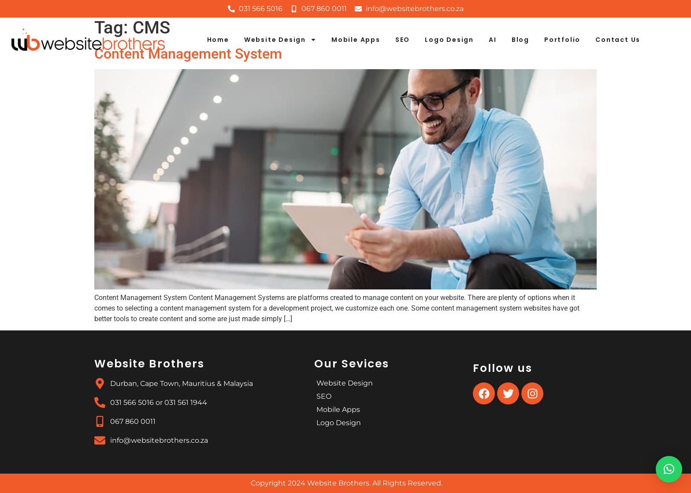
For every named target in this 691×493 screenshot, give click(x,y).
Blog (520, 39)
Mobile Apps (355, 39)
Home (218, 39)
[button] (669, 469)
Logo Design (449, 39)
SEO (402, 39)
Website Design (280, 39)
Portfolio (562, 39)
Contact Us (617, 39)
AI (493, 39)
